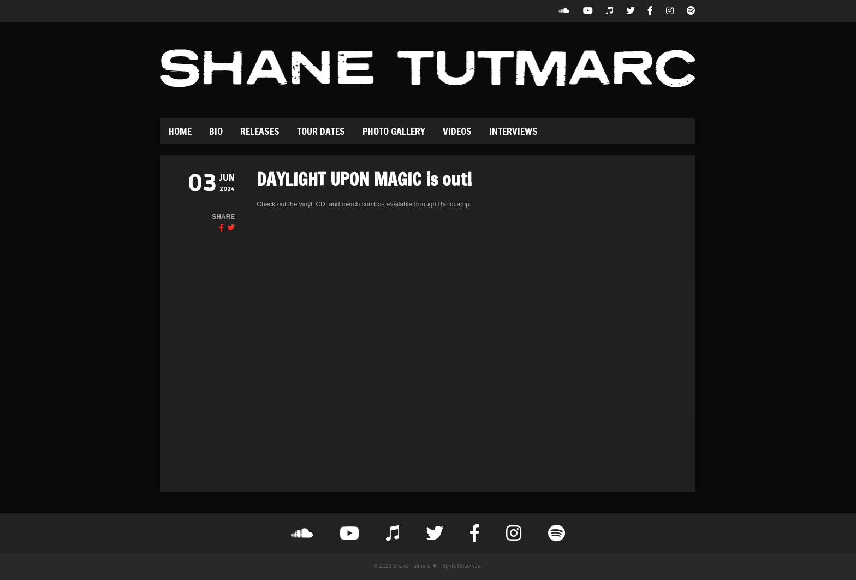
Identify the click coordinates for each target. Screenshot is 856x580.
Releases (260, 131)
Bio (216, 131)
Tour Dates (321, 131)
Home (180, 131)
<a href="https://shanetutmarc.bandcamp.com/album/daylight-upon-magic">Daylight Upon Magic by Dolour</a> (352, 338)
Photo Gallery (393, 131)
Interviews (513, 131)
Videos (457, 131)
